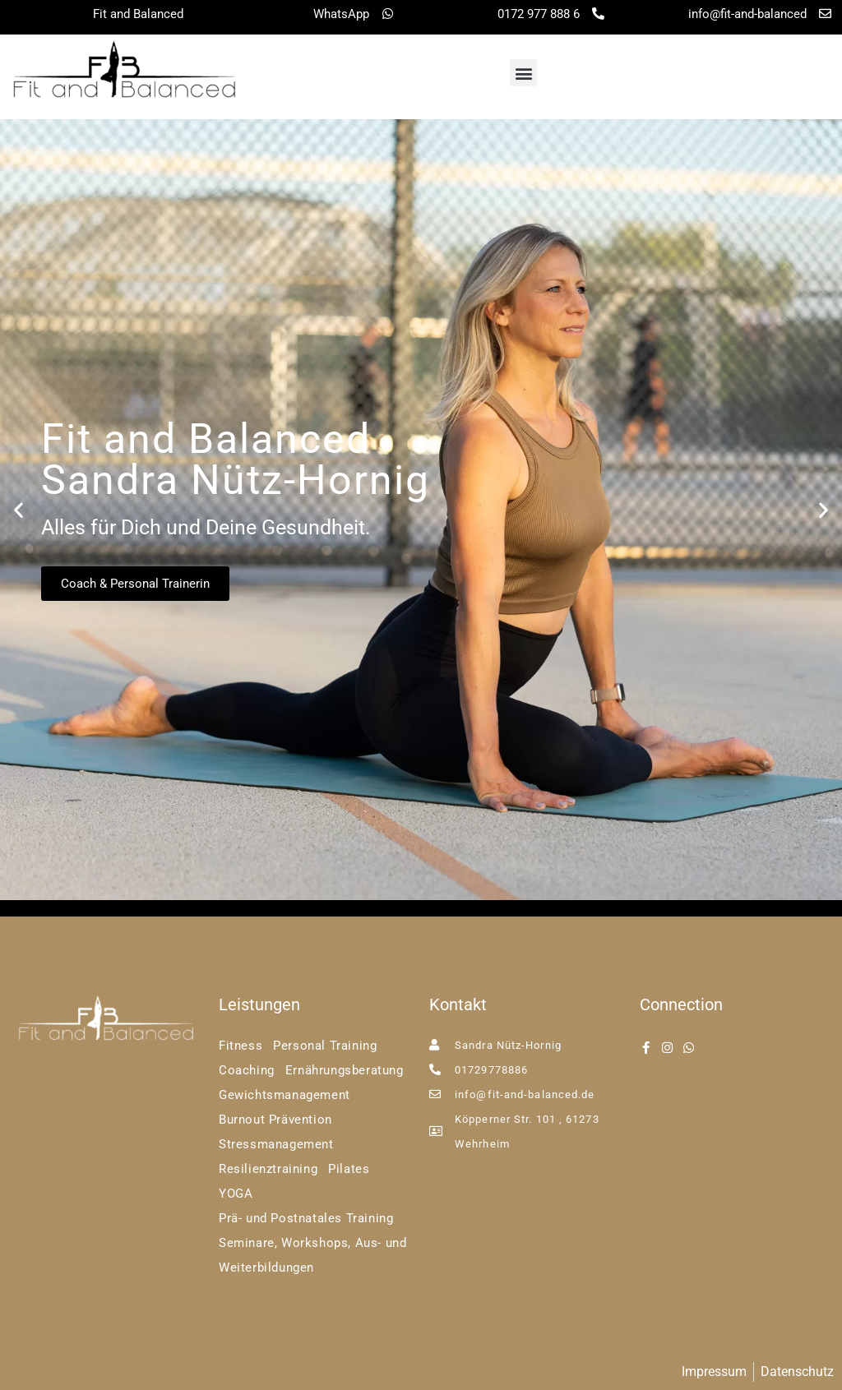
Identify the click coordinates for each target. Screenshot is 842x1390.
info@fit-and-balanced (747, 14)
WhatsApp (341, 14)
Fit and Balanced (138, 14)
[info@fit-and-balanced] (825, 13)
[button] (523, 72)
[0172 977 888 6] (598, 13)
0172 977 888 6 (538, 14)
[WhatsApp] (388, 13)
